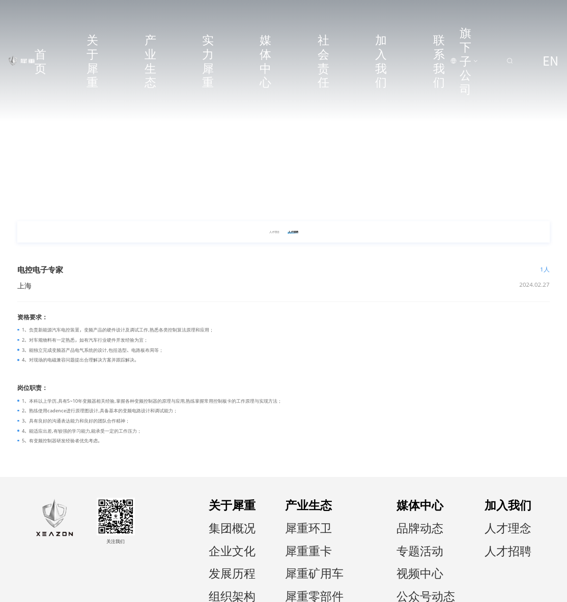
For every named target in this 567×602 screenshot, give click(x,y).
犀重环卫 (408, 516)
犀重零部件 (410, 544)
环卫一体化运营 (415, 553)
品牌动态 (470, 516)
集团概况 (360, 516)
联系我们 (382, 14)
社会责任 (313, 14)
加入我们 (347, 14)
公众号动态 (472, 544)
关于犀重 (175, 14)
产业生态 (210, 14)
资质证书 (360, 553)
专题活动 (470, 525)
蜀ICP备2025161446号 (60, 590)
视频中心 (470, 534)
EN (546, 14)
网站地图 (516, 590)
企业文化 (360, 525)
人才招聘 (522, 525)
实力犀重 (244, 14)
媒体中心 (278, 14)
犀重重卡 (408, 525)
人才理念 (522, 516)
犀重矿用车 (410, 534)
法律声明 (486, 590)
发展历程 (360, 534)
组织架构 (360, 544)
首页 (145, 14)
